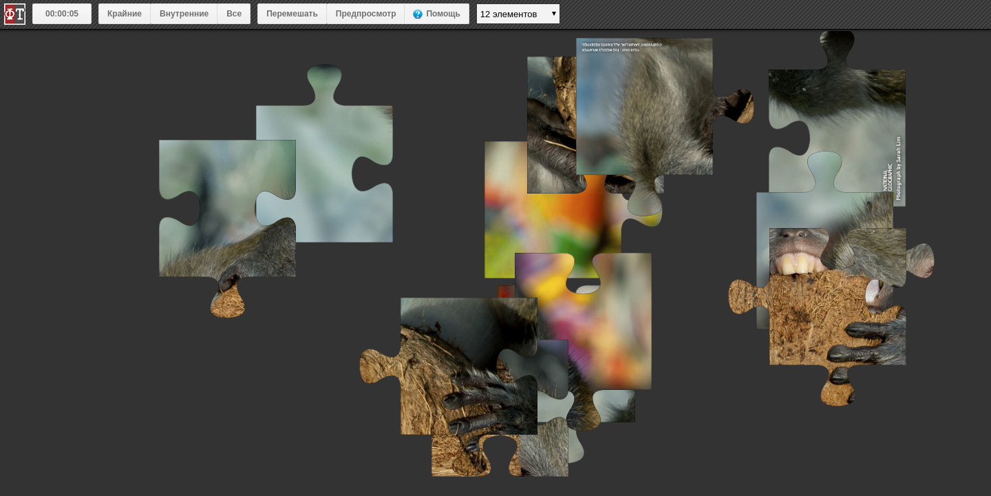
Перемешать (292, 14)
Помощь (443, 14)
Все (234, 14)
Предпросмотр (366, 14)
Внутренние (184, 14)
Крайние (124, 14)
